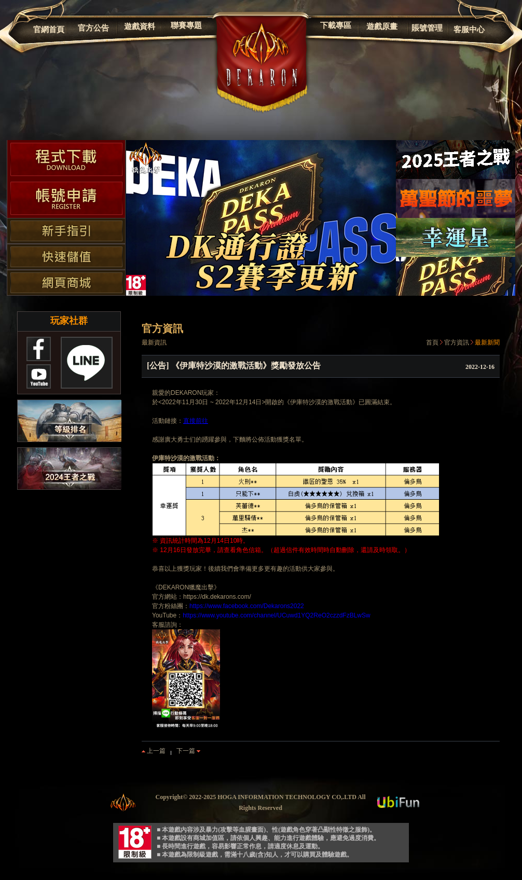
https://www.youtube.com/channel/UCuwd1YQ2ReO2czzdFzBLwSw (276, 615)
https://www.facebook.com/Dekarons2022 (246, 606)
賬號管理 (427, 28)
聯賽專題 (186, 25)
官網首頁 (48, 29)
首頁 (432, 342)
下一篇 (188, 750)
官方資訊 (456, 342)
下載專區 (335, 25)
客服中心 (469, 29)
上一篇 (154, 750)
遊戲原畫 (381, 26)
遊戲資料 (139, 26)
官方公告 (93, 28)
